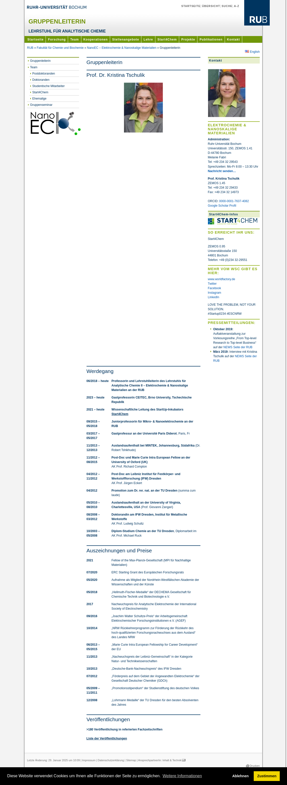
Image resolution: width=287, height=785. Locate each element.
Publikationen (211, 39)
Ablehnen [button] (240, 776)
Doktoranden (41, 80)
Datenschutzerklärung (111, 760)
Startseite (190, 6)
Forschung (57, 39)
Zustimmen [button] (266, 776)
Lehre (148, 39)
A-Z (236, 6)
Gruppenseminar (41, 105)
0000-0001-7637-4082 (234, 201)
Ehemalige (39, 98)
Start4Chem (167, 39)
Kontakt (233, 39)
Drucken (255, 765)
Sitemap (131, 760)
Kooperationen (95, 39)
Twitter (212, 283)
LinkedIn (213, 297)
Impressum (88, 760)
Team (74, 39)
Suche (227, 6)
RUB (30, 48)
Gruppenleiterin (40, 61)
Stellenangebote (125, 39)
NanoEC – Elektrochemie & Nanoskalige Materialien (121, 48)
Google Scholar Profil (222, 205)
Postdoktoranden (43, 73)
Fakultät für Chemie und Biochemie (60, 48)
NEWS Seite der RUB (237, 347)
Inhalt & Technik (171, 760)
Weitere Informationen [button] (182, 776)
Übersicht (211, 6)
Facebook (214, 288)
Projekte (188, 39)
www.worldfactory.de (221, 279)
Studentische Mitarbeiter (48, 86)
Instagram (214, 292)
